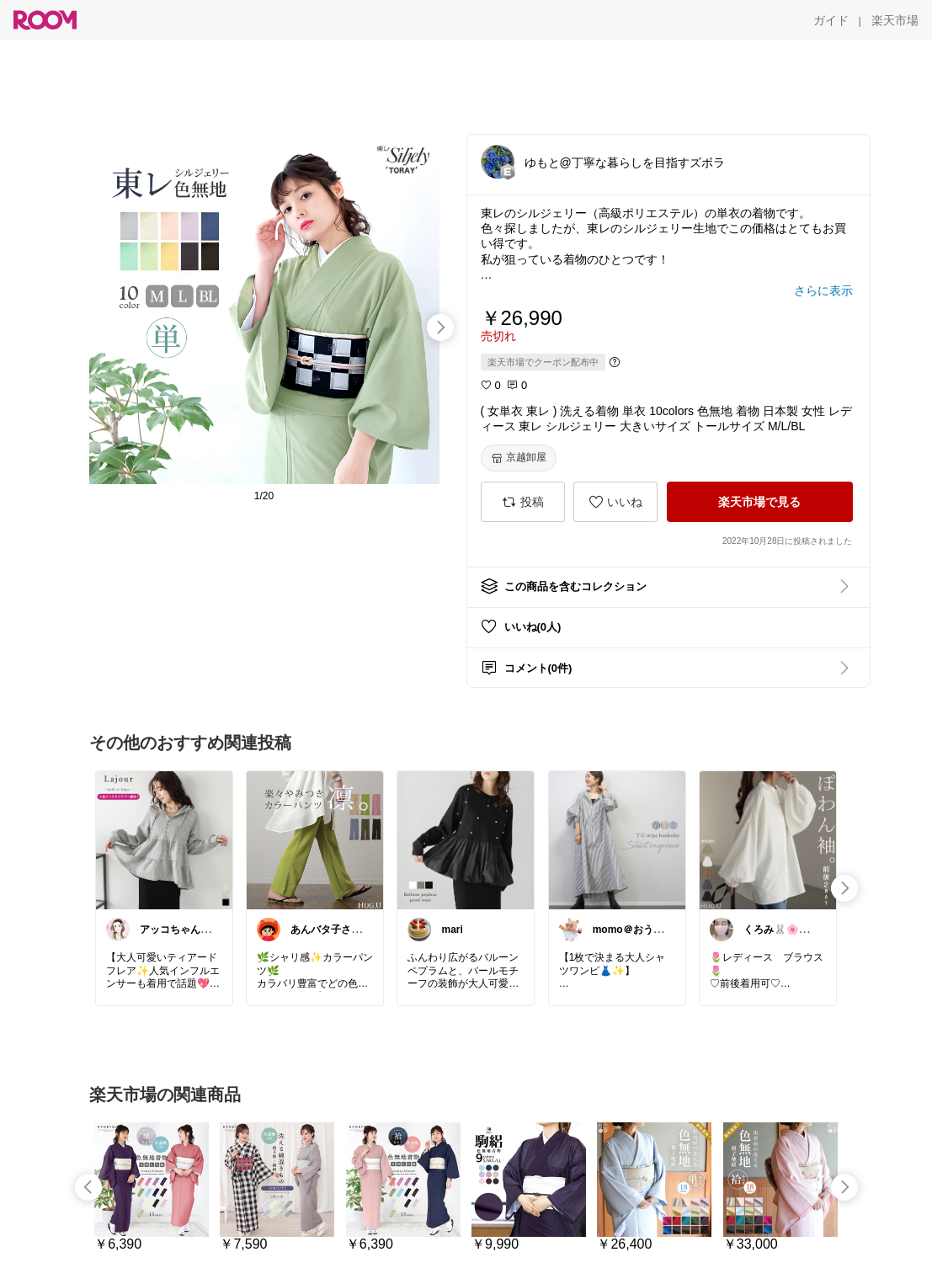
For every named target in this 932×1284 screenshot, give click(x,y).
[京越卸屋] (519, 458)
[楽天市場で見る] (760, 502)
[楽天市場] (895, 20)
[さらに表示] (823, 290)
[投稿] (523, 502)
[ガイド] (831, 20)
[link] (164, 839)
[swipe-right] (440, 327)
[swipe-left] (88, 1187)
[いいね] (615, 502)
